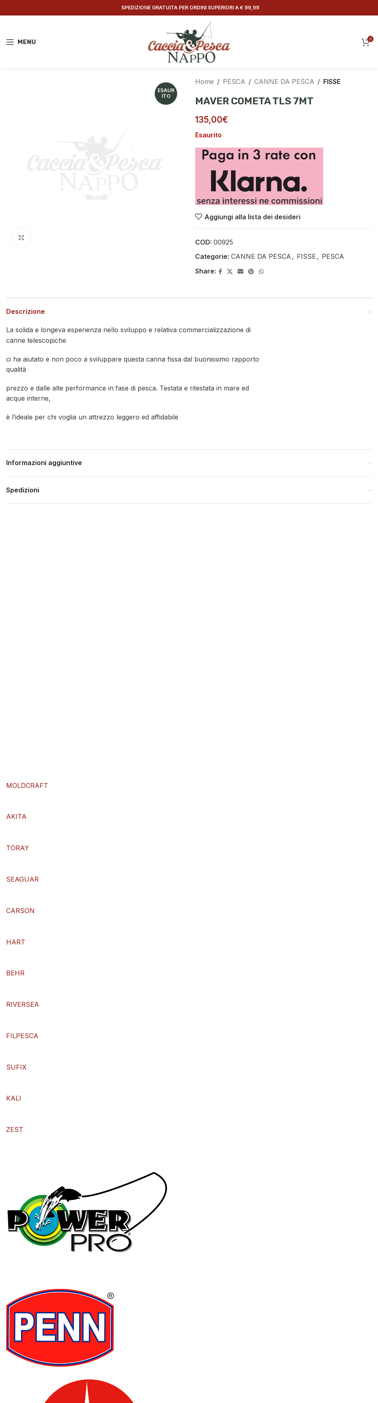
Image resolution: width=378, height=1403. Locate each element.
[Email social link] (240, 271)
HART (15, 942)
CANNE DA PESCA (284, 81)
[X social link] (230, 271)
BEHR (15, 973)
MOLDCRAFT (27, 785)
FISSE (331, 81)
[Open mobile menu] (21, 42)
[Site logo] (189, 41)
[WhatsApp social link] (261, 271)
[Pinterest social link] (251, 271)
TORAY (17, 848)
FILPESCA (22, 1036)
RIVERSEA (22, 1004)
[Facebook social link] (220, 271)
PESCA (234, 81)
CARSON (20, 911)
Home (204, 81)
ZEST (14, 1129)
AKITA (16, 816)
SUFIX (16, 1067)
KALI (13, 1098)
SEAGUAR (22, 879)
